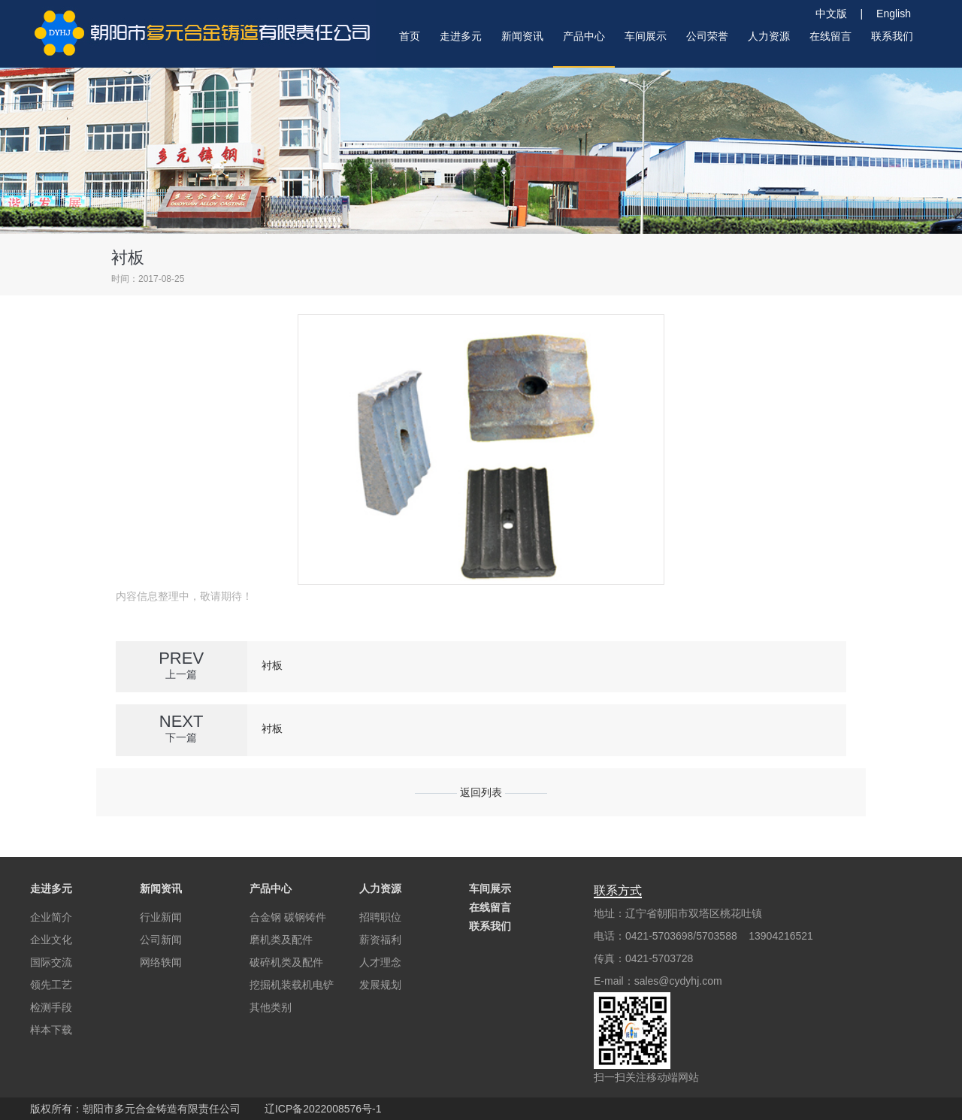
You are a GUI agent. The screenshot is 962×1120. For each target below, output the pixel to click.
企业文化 (51, 940)
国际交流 (51, 962)
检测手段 (51, 1007)
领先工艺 (51, 985)
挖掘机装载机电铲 (292, 985)
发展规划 (380, 985)
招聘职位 (380, 917)
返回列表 (481, 792)
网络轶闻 (161, 962)
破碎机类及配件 (286, 962)
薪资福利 (380, 940)
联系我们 (490, 926)
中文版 (836, 14)
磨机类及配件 (281, 940)
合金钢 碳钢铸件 (288, 917)
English (893, 14)
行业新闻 (161, 917)
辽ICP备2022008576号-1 (323, 1109)
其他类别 (271, 1007)
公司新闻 (161, 940)
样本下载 (51, 1030)
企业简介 (51, 917)
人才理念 (380, 962)
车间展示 (490, 888)
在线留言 (490, 907)
